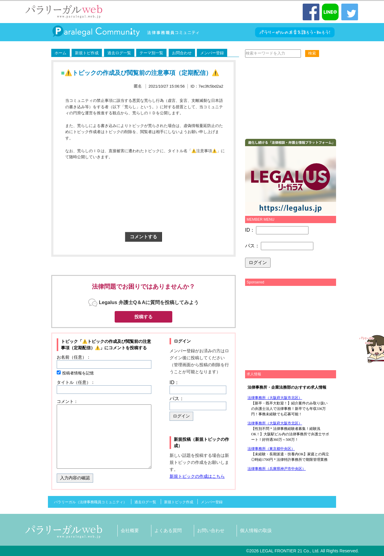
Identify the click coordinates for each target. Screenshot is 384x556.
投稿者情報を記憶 (78, 373)
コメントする (143, 236)
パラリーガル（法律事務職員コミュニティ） (90, 502)
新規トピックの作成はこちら (197, 476)
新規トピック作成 (178, 502)
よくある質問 (168, 530)
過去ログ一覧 (119, 53)
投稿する (143, 316)
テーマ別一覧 (151, 53)
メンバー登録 (212, 53)
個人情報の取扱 (256, 530)
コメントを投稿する (128, 347)
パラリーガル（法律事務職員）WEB (64, 11)
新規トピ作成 (87, 53)
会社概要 (130, 530)
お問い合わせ (210, 530)
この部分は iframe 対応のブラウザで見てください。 (289, 426)
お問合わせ (182, 53)
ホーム (60, 53)
